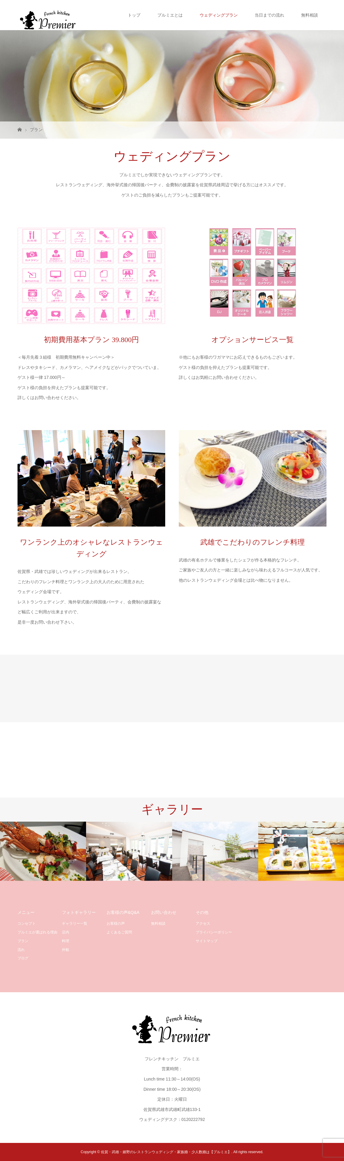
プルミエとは (170, 15)
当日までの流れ (269, 15)
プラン (23, 941)
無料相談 (309, 15)
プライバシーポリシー (214, 932)
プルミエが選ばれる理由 (37, 932)
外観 (65, 950)
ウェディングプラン (219, 15)
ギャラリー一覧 (74, 923)
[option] (43, 851)
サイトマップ (206, 941)
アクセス (203, 923)
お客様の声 (116, 923)
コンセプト (27, 923)
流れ (21, 950)
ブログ (23, 958)
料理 (65, 941)
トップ (134, 15)
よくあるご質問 (119, 932)
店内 (65, 932)
